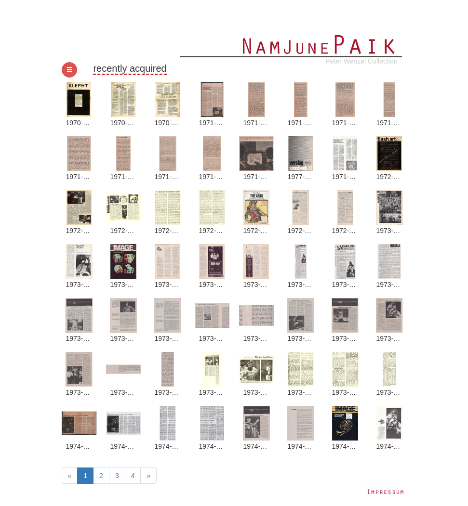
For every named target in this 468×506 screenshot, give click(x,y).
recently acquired (129, 68)
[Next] (148, 475)
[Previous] (70, 475)
